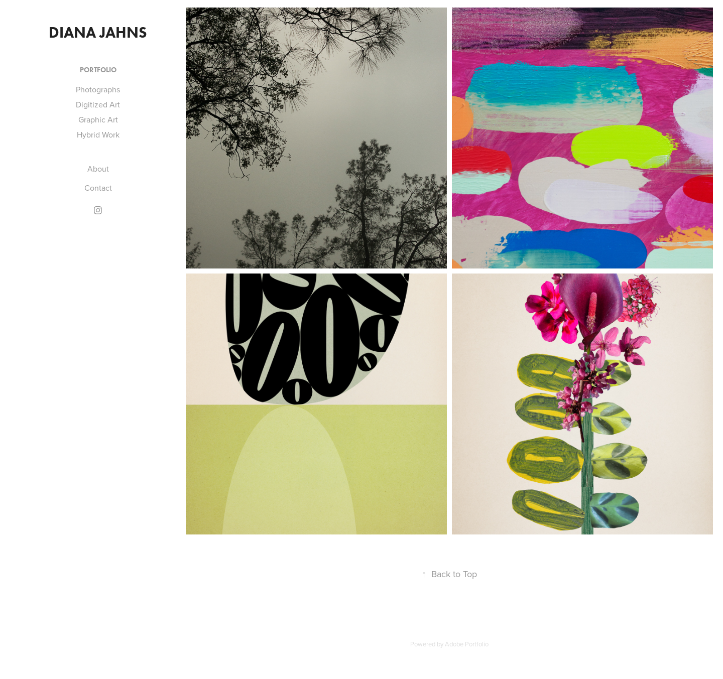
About (98, 168)
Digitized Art (98, 104)
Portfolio (98, 70)
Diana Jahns (98, 32)
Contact (98, 187)
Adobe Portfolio (467, 643)
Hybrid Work (98, 134)
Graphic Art (98, 119)
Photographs (98, 89)
